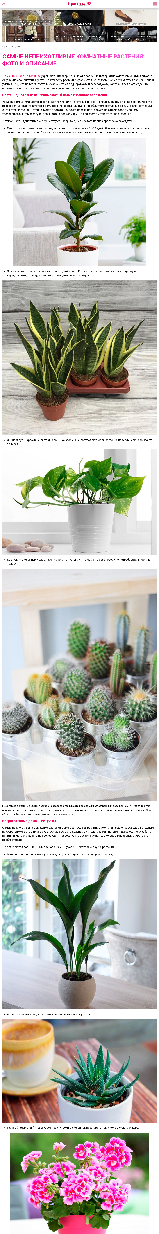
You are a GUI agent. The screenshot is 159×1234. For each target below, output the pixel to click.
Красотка (7, 47)
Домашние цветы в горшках (21, 76)
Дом (18, 47)
